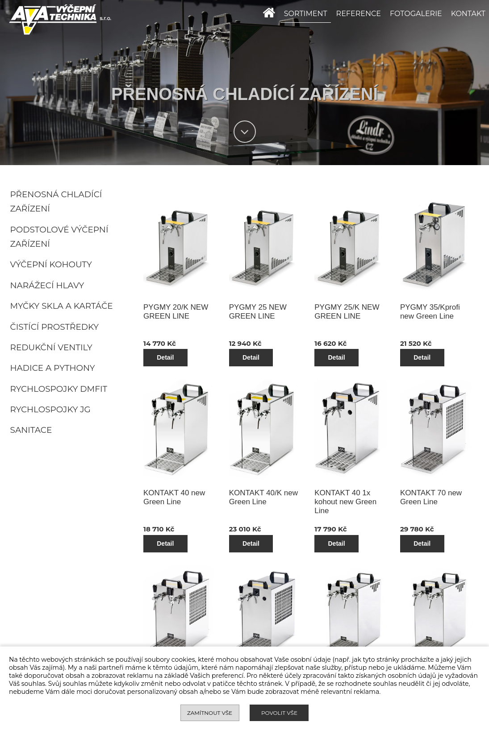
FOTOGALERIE (416, 13)
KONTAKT (468, 13)
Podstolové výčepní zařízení (59, 236)
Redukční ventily (51, 347)
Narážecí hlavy (47, 285)
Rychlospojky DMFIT (59, 389)
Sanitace (31, 430)
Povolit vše (279, 712)
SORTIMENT (305, 13)
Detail (197, 339)
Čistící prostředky (54, 327)
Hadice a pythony (52, 368)
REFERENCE (358, 13)
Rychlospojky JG (50, 409)
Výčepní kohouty (51, 264)
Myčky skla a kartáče (61, 306)
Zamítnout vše (209, 712)
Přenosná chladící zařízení (56, 201)
